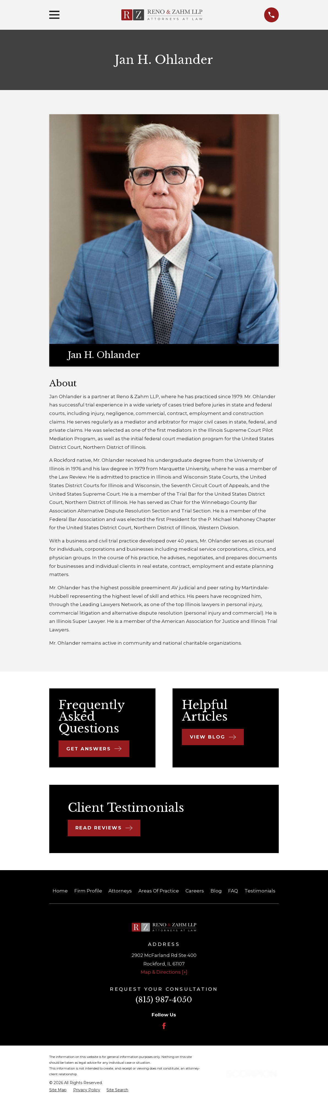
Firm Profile (88, 891)
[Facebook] (164, 1026)
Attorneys (120, 891)
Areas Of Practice (158, 891)
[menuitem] (58, 1090)
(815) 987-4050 (164, 999)
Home (60, 891)
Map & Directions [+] (164, 972)
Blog (216, 891)
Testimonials (260, 891)
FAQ (233, 891)
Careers (194, 891)
